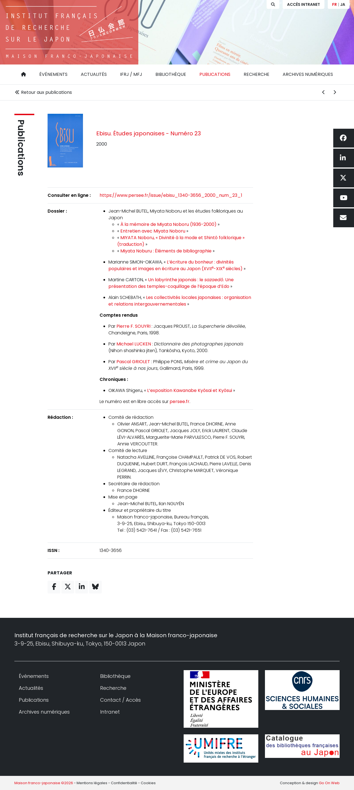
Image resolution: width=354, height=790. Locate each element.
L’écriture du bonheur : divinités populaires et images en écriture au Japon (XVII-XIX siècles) (175, 265)
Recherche (256, 74)
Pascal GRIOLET (133, 361)
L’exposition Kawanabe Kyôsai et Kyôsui (189, 390)
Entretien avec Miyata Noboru (152, 231)
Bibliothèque (170, 74)
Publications (214, 74)
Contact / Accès (120, 699)
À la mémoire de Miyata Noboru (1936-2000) (168, 224)
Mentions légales (92, 783)
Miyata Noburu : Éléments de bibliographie (166, 251)
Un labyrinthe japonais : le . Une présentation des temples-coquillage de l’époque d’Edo (171, 283)
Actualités (94, 74)
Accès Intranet (303, 4)
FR (334, 4)
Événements (53, 74)
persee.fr (179, 401)
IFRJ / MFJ (131, 74)
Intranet (110, 711)
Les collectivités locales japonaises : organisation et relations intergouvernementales (179, 300)
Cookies (148, 783)
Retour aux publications (43, 92)
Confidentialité (124, 783)
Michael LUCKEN (133, 344)
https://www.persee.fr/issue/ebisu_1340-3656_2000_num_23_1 (171, 195)
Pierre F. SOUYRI (133, 326)
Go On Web (329, 783)
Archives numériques (308, 74)
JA (342, 4)
